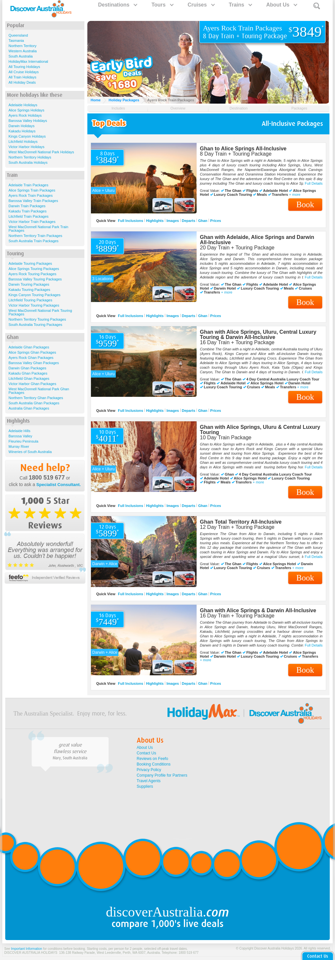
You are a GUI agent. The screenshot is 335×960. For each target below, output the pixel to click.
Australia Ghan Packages (29, 408)
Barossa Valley (20, 436)
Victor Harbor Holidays (26, 147)
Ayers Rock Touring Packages (32, 274)
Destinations (117, 5)
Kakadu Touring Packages (29, 290)
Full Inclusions (130, 221)
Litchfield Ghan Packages (29, 378)
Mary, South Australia (70, 758)
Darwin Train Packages (27, 206)
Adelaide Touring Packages (30, 263)
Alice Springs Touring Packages (34, 269)
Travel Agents (149, 781)
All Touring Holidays (24, 67)
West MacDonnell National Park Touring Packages (40, 312)
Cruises (200, 5)
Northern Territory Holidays (30, 157)
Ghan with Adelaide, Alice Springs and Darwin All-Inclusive (257, 239)
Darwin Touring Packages (29, 284)
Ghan (202, 221)
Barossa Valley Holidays (28, 121)
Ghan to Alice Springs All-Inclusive (243, 148)
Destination (239, 108)
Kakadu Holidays (22, 131)
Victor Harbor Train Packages (32, 222)
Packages (299, 108)
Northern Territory (22, 46)
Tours (162, 5)
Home (96, 100)
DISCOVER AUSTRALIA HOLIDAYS (30, 952)
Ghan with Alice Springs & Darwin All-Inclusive (258, 610)
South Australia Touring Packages (35, 325)
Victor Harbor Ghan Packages (32, 384)
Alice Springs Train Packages (32, 190)
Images (173, 221)
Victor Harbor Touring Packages (34, 305)
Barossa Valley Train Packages (33, 201)
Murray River (19, 446)
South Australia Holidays (28, 162)
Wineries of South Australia (30, 452)
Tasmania (16, 40)
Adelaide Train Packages (28, 185)
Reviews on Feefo (152, 758)
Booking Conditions (153, 764)
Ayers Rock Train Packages (31, 195)
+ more (294, 194)
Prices (215, 221)
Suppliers (145, 786)
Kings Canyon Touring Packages (35, 295)
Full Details (314, 183)
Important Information (26, 949)
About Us (281, 5)
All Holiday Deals (22, 82)
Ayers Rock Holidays (25, 115)
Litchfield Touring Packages (30, 300)
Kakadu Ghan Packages (28, 373)
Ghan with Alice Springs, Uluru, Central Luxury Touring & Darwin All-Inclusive (258, 334)
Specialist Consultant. (58, 484)
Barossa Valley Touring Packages (35, 279)
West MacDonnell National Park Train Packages (38, 228)
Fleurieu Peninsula (23, 441)
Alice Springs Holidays (26, 110)
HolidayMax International (28, 61)
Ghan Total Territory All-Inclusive (241, 522)
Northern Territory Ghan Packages (36, 398)
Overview (177, 108)
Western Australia (23, 51)
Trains (240, 5)
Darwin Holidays (21, 126)
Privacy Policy (149, 769)
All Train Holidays (22, 77)
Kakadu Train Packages (27, 211)
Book (305, 204)
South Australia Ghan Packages (34, 403)
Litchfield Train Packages (28, 216)
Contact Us (146, 753)
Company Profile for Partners (162, 775)
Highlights (155, 221)
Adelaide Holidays (23, 105)
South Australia (21, 56)
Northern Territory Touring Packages (37, 319)
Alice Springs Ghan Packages (32, 352)
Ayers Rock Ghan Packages (31, 358)
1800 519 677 (47, 477)
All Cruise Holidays (24, 72)
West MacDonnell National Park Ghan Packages (39, 391)
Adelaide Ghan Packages (29, 347)
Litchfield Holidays (23, 141)
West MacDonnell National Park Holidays (41, 152)
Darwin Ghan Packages (27, 368)
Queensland (18, 35)
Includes (118, 108)
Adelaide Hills (19, 431)
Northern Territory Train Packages (35, 236)
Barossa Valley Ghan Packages (34, 363)
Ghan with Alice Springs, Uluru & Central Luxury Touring (260, 429)
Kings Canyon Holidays (27, 136)
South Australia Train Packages (34, 241)
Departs (188, 221)
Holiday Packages (124, 100)
